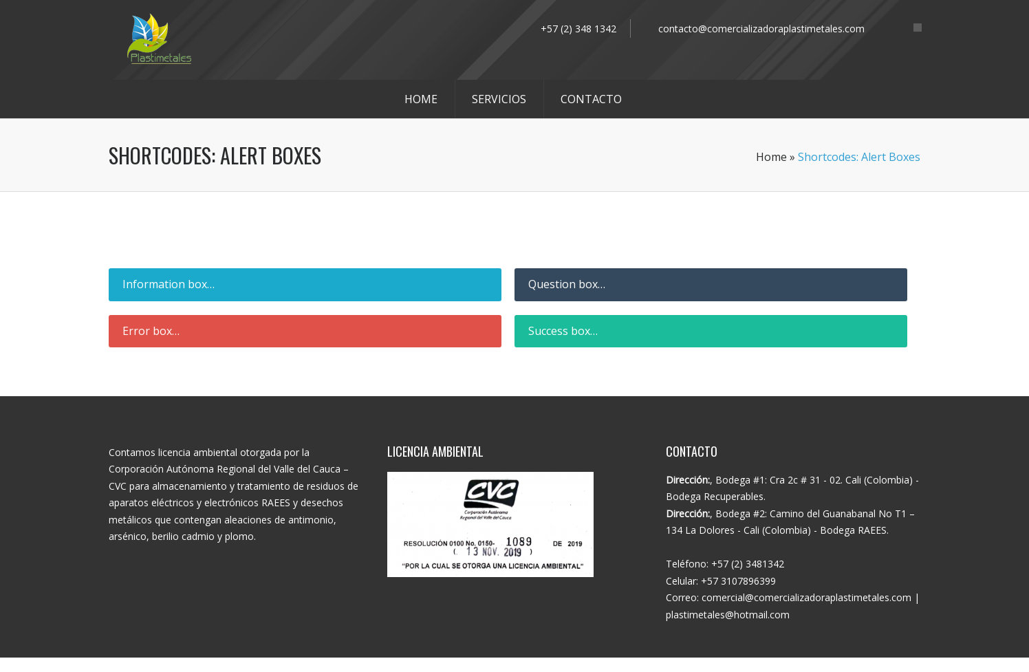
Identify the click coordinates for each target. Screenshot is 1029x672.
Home (771, 156)
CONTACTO (591, 99)
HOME (420, 99)
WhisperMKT (587, 664)
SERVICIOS (499, 99)
